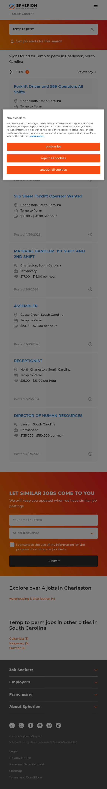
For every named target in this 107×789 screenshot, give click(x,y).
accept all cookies (53, 169)
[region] (53, 144)
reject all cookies (53, 158)
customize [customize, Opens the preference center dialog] (53, 146)
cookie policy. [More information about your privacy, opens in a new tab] (36, 136)
